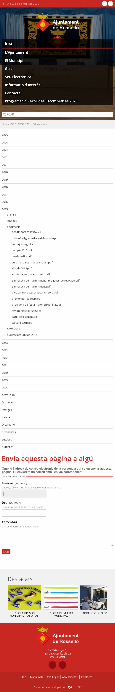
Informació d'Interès (22, 84)
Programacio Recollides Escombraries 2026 (41, 101)
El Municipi (14, 60)
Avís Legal (53, 677)
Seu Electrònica (18, 76)
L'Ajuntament (16, 52)
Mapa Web (36, 677)
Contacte (86, 677)
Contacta (12, 93)
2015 (29, 124)
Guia (8, 68)
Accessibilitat (70, 677)
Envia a (7, 483)
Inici (8, 43)
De (4, 502)
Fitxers (20, 124)
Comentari (9, 522)
